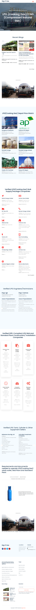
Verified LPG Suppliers (22, 571)
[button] (33, 1)
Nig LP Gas (23, 607)
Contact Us (20, 575)
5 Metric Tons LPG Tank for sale (9, 53)
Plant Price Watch (22, 567)
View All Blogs (31, 69)
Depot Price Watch (22, 565)
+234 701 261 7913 (30, 546)
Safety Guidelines (21, 569)
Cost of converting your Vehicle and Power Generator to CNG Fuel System (26, 54)
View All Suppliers (31, 275)
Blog (19, 573)
